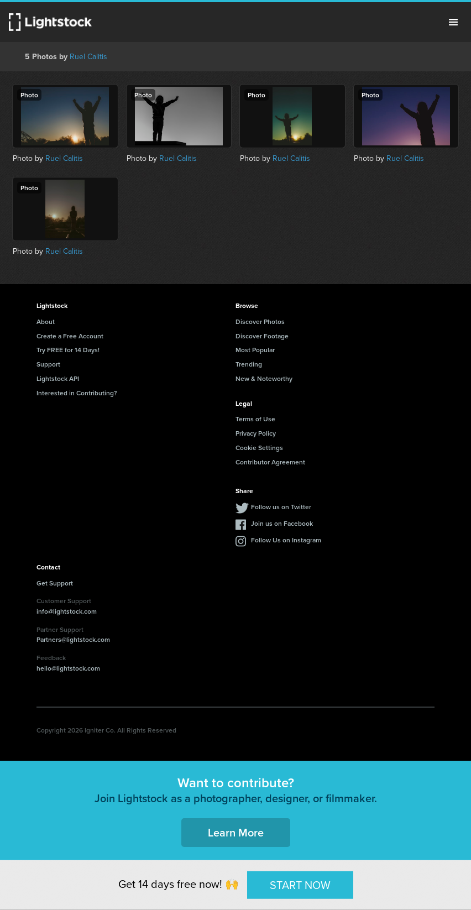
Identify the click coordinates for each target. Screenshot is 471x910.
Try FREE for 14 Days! (68, 349)
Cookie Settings (259, 447)
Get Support (54, 583)
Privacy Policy (256, 433)
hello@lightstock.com (68, 668)
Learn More (236, 832)
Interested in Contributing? (76, 393)
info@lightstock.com (66, 611)
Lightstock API (57, 378)
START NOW (300, 884)
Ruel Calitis (88, 56)
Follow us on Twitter (281, 506)
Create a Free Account (69, 336)
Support (48, 364)
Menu (453, 22)
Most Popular (255, 349)
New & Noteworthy (264, 378)
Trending (249, 364)
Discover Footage (262, 336)
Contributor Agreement (270, 462)
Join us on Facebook (282, 523)
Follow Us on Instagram (286, 540)
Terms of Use (255, 418)
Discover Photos (260, 321)
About (45, 321)
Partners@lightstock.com (73, 639)
